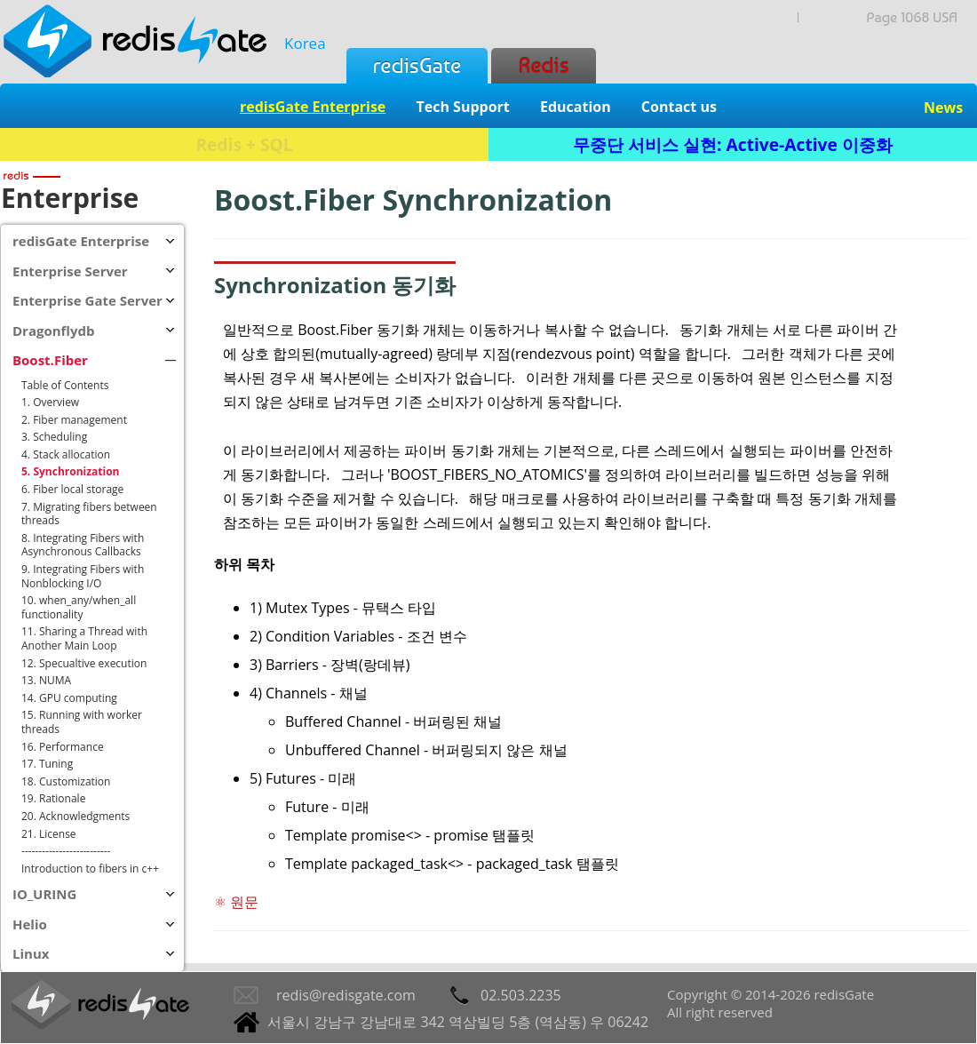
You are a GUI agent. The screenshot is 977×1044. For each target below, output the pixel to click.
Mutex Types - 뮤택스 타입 (351, 608)
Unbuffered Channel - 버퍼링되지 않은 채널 (426, 750)
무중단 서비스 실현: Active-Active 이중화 (733, 144)
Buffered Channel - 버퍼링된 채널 (393, 721)
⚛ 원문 (236, 902)
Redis (543, 65)
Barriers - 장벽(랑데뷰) (337, 664)
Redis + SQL (243, 144)
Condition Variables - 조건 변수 (366, 636)
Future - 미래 (327, 807)
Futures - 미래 (311, 778)
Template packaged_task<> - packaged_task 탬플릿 (452, 863)
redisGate (417, 65)
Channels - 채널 (317, 693)
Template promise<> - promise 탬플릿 (410, 835)
